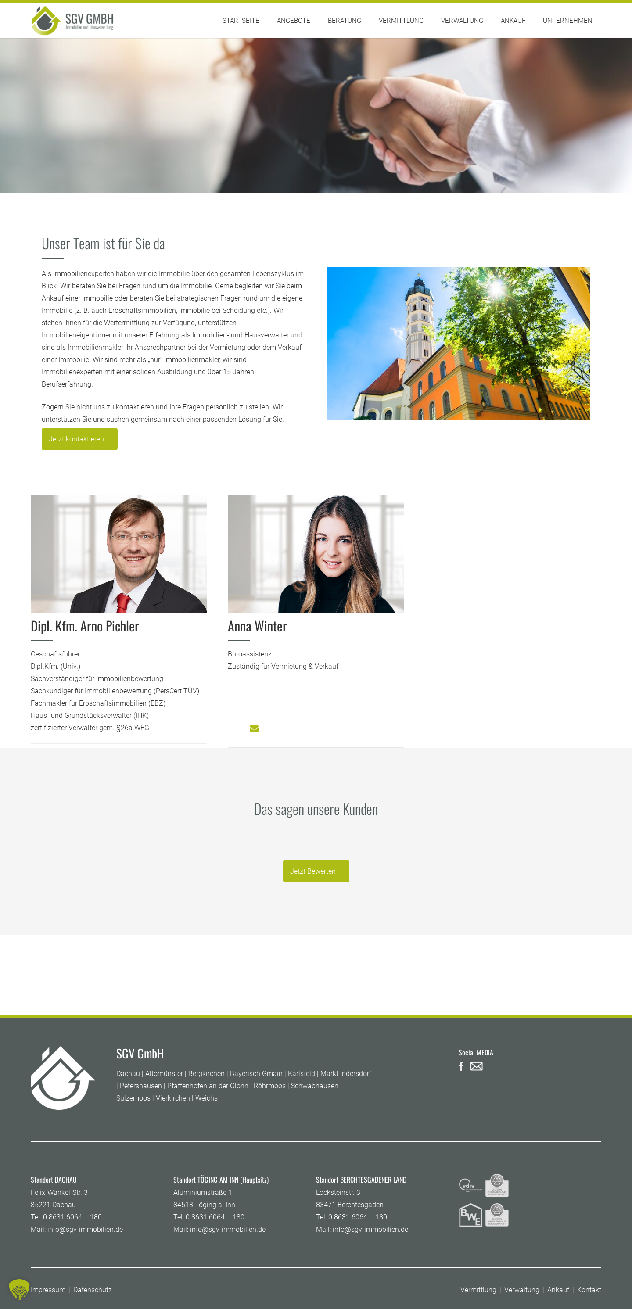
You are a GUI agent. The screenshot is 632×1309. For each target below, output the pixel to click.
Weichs (206, 1098)
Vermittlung (478, 1290)
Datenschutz (92, 1290)
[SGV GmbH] (72, 20)
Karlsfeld (301, 1073)
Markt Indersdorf (345, 1073)
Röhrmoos (270, 1086)
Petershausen (141, 1086)
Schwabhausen (314, 1086)
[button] (19, 1289)
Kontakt (589, 1290)
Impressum (48, 1290)
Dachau (128, 1073)
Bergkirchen (206, 1073)
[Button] (254, 729)
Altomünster (164, 1073)
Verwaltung (521, 1290)
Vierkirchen (173, 1098)
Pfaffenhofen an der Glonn (207, 1086)
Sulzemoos (133, 1098)
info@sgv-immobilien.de (85, 1229)
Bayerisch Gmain (256, 1073)
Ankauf (558, 1290)
